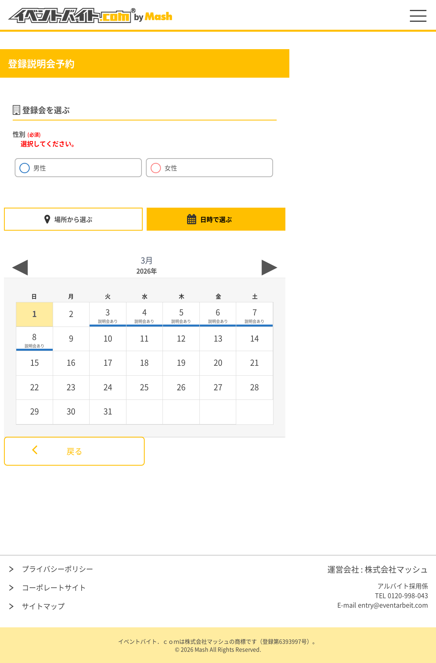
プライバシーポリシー (57, 569)
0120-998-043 (408, 595)
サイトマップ (43, 606)
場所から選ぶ (73, 219)
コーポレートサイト (54, 587)
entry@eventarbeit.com (393, 605)
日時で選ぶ (216, 219)
